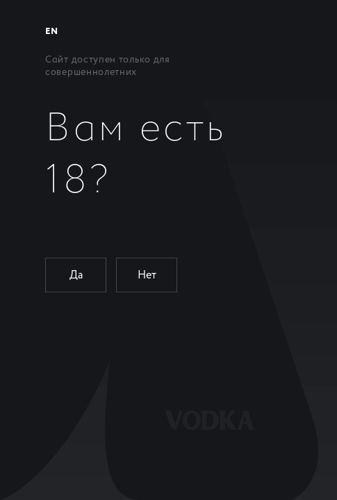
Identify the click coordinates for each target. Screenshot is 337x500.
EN (51, 31)
